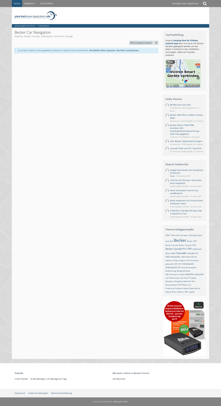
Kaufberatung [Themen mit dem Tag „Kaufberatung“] (170, 271)
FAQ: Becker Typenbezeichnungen (186, 141)
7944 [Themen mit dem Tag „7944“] (173, 235)
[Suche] (204, 3)
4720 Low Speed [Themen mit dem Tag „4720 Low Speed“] (181, 235)
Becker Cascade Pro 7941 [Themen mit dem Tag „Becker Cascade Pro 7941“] (178, 248)
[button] (156, 43)
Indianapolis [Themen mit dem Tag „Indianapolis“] (188, 263)
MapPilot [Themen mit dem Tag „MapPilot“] (189, 274)
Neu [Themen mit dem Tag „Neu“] (193, 281)
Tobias (172, 176)
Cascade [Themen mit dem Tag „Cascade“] (181, 253)
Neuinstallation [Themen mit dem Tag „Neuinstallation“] (171, 285)
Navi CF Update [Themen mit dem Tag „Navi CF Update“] (190, 278)
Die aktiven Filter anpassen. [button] (102, 50)
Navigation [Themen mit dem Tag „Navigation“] (169, 281)
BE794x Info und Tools (180, 104)
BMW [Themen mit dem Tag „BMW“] (173, 253)
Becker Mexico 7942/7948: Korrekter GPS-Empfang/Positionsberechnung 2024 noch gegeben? (184, 129)
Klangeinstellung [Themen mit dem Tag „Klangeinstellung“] (183, 271)
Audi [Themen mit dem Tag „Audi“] (167, 241)
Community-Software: (110, 401)
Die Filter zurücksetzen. (128, 50)
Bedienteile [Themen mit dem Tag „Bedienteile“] (197, 249)
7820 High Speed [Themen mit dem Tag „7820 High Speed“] (195, 235)
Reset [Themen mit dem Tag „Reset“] (174, 292)
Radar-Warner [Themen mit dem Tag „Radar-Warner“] (194, 288)
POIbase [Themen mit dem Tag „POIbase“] (184, 285)
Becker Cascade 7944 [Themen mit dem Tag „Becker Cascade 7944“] (187, 245)
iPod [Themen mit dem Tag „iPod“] (183, 267)
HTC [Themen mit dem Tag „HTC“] (180, 264)
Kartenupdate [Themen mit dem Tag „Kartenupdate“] (191, 267)
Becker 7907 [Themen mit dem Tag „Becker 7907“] (192, 241)
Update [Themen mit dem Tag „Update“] (192, 292)
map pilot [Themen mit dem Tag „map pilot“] (199, 274)
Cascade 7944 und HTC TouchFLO (186, 148)
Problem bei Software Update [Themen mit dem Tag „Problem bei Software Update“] (177, 288)
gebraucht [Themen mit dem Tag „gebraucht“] (169, 264)
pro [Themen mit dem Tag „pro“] (190, 285)
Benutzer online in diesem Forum (131, 373)
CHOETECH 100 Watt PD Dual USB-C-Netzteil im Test (186, 212)
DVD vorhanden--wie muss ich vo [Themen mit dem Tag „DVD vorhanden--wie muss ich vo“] (181, 256)
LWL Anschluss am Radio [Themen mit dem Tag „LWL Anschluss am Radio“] (175, 274)
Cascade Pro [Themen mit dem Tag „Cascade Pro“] (192, 253)
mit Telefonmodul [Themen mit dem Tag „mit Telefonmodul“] (172, 278)
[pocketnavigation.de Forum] (110, 15)
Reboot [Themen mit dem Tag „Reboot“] (168, 292)
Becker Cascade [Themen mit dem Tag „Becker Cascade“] (171, 245)
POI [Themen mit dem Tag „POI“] (179, 285)
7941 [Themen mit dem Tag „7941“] (167, 235)
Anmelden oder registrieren (185, 3)
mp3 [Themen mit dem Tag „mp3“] (182, 278)
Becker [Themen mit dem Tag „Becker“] (180, 240)
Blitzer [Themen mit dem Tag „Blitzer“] (168, 253)
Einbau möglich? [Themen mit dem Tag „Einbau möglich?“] (179, 260)
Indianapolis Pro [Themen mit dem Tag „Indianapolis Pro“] (173, 267)
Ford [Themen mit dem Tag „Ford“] (188, 260)
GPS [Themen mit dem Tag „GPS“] (175, 264)
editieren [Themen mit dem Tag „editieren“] (169, 260)
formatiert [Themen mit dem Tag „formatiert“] (195, 260)
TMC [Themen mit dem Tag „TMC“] (186, 292)
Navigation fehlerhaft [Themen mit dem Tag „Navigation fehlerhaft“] (183, 281)
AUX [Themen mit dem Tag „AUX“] (171, 241)
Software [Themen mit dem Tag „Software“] (180, 292)
